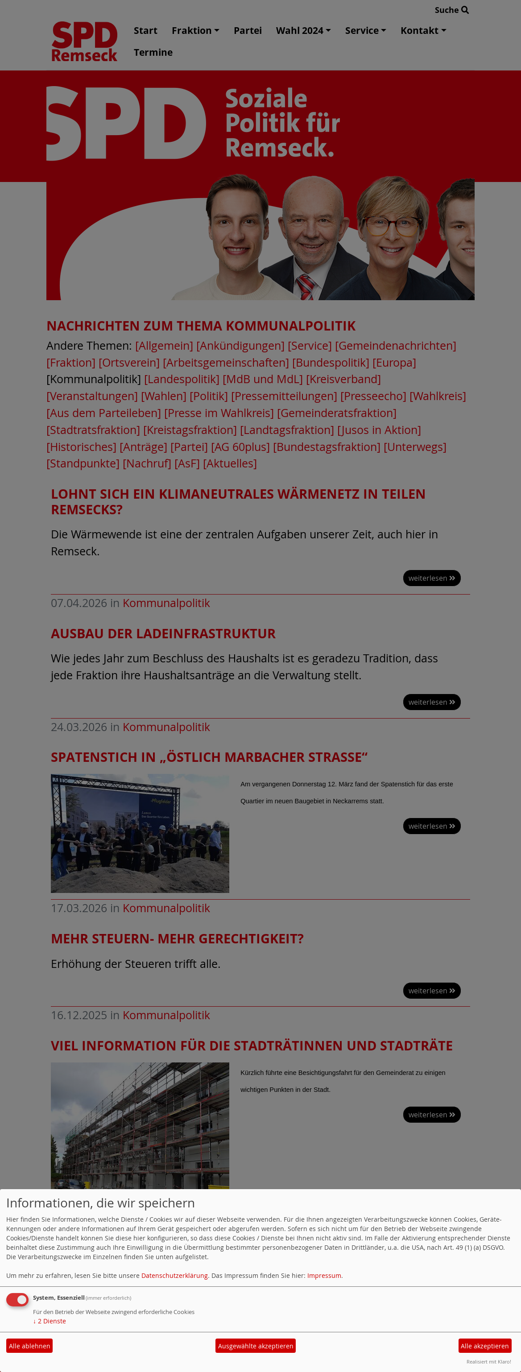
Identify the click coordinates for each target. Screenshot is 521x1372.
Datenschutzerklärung (174, 1275)
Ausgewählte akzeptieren (256, 1346)
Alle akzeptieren (485, 1346)
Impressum (324, 1275)
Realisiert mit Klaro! (489, 1361)
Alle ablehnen (29, 1346)
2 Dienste (49, 1321)
